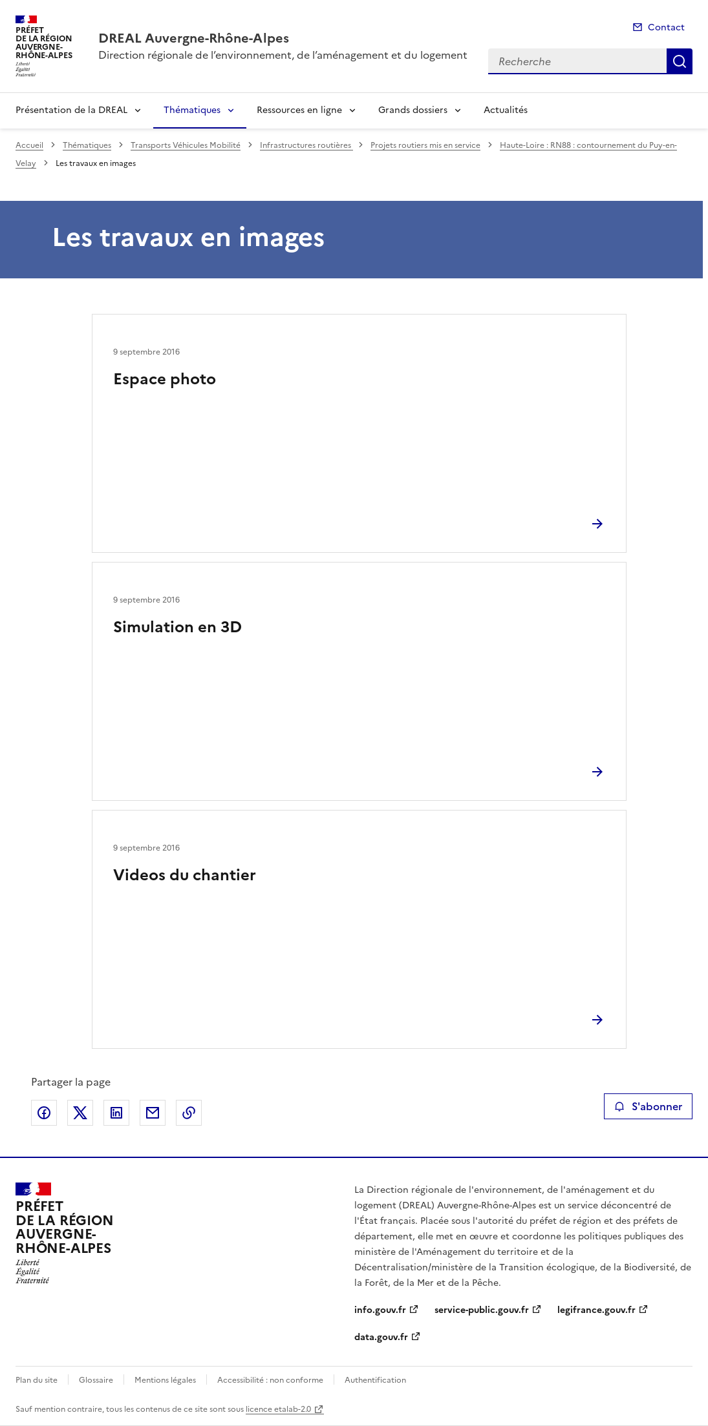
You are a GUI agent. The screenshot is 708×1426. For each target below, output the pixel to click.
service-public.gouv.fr (481, 1310)
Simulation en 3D (177, 627)
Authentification (375, 1380)
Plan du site (37, 1380)
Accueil (29, 145)
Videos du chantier (184, 875)
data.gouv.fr (381, 1337)
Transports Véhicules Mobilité (186, 145)
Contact (666, 27)
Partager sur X (80, 1113)
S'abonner (648, 1106)
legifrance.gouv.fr (596, 1310)
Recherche (679, 61)
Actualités (506, 110)
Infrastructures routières (306, 145)
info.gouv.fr (380, 1310)
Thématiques (192, 110)
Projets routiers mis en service (425, 145)
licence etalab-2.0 (278, 1409)
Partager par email (153, 1113)
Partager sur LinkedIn (116, 1113)
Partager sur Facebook (44, 1113)
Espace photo (164, 379)
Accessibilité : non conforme (270, 1380)
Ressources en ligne (299, 110)
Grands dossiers (412, 110)
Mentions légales (165, 1380)
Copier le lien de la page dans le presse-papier (189, 1113)
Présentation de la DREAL (71, 110)
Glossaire (96, 1380)
